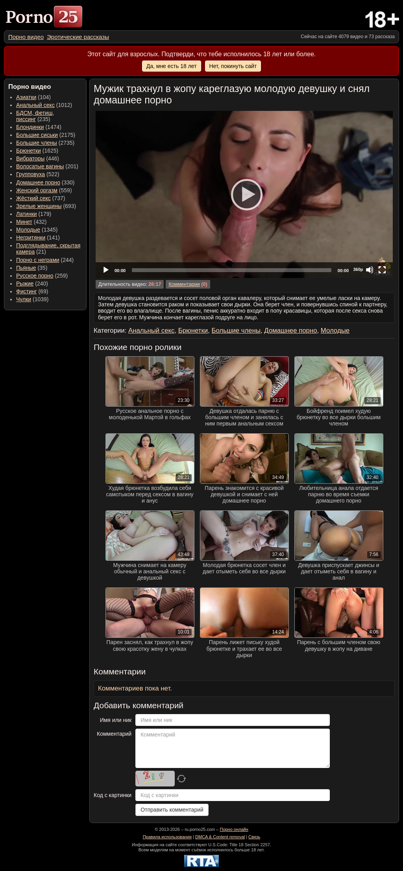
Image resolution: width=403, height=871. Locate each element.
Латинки (26, 214)
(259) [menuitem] (42, 276)
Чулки (23, 299)
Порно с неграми (37, 260)
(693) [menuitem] (46, 206)
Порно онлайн (234, 829)
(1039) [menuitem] (32, 299)
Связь (254, 836)
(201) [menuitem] (47, 166)
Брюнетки (28, 150)
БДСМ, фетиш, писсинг (35, 116)
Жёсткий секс (33, 198)
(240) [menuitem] (32, 283)
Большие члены (36, 143)
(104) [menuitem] (33, 97)
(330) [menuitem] (45, 182)
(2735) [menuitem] (45, 143)
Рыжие (24, 283)
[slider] (231, 270)
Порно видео (26, 36)
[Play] (244, 194)
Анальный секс (35, 105)
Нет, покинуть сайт (233, 66)
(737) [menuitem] (40, 198)
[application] (244, 194)
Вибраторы (30, 158)
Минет (24, 222)
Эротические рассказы (78, 36)
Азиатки (26, 97)
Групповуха (30, 174)
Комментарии (184, 284)
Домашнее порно (38, 182)
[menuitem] (26, 36)
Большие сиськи (37, 135)
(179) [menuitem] (33, 214)
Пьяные (26, 268)
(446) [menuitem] (37, 158)
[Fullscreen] (382, 269)
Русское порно (35, 276)
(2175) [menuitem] (45, 135)
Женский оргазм (36, 190)
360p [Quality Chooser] (358, 269)
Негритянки (30, 237)
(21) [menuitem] (48, 248)
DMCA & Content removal (220, 836)
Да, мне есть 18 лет (171, 66)
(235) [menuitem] (35, 116)
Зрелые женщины (39, 206)
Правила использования (167, 836)
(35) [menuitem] (31, 268)
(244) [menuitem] (45, 260)
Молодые (28, 229)
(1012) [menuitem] (44, 105)
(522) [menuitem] (37, 174)
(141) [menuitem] (38, 237)
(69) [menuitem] (32, 291)
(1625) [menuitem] (37, 150)
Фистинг (26, 291)
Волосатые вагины (40, 166)
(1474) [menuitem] (38, 127)
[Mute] (369, 269)
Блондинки (30, 127)
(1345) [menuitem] (36, 229)
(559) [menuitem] (44, 190)
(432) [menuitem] (31, 222)
